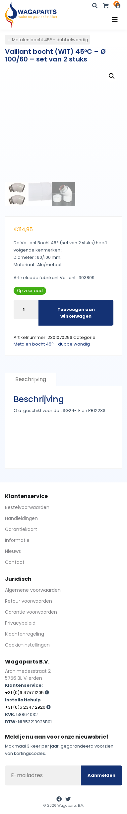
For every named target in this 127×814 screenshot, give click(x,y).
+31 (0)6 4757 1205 (24, 692)
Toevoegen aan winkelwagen (76, 312)
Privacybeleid (20, 623)
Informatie (17, 540)
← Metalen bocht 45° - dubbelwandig (47, 40)
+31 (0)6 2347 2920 (25, 707)
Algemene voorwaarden (33, 590)
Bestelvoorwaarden (27, 507)
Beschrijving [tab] (30, 379)
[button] (112, 76)
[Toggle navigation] (114, 20)
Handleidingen (21, 518)
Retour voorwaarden (28, 601)
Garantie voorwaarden (31, 612)
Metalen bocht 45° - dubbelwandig (52, 344)
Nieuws (13, 551)
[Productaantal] (26, 309)
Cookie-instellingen (27, 645)
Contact (15, 562)
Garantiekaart (21, 529)
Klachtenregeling (24, 634)
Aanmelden (101, 775)
